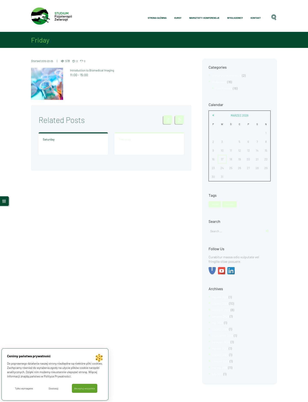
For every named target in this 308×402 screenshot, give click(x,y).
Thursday (124, 139)
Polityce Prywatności (57, 375)
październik (224, 335)
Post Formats (225, 88)
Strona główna (157, 17)
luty (218, 372)
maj (218, 322)
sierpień (222, 316)
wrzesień (222, 310)
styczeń (221, 304)
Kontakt (256, 17)
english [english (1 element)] (215, 203)
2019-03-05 (48, 61)
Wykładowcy (235, 17)
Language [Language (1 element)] (230, 203)
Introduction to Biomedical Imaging (95, 70)
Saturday (48, 139)
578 (70, 61)
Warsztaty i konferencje (204, 17)
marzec (239, 114)
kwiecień (222, 341)
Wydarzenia (220, 82)
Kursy (178, 17)
